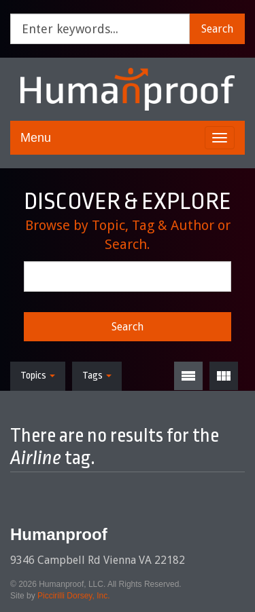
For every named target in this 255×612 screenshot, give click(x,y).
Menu (35, 138)
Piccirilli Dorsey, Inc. (73, 595)
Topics (37, 375)
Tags (97, 375)
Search (217, 28)
